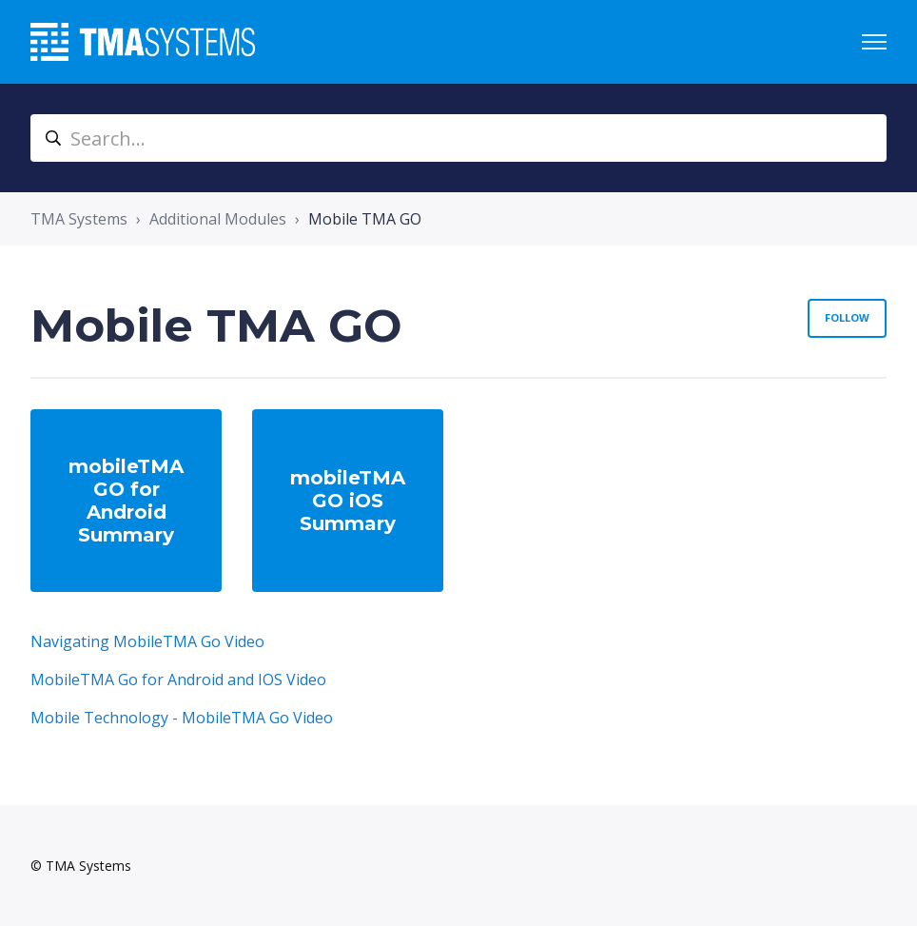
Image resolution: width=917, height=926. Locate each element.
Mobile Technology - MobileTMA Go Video (181, 717)
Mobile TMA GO (364, 218)
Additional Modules (217, 218)
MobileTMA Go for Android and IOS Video (178, 679)
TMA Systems (78, 218)
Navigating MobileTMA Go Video (147, 641)
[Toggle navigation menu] (874, 42)
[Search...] (458, 138)
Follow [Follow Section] (847, 317)
